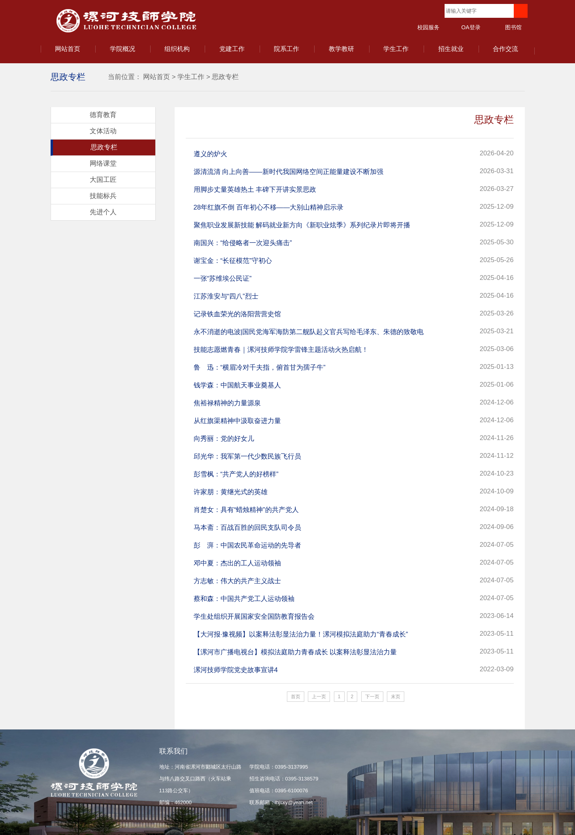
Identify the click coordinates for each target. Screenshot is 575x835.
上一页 (319, 696)
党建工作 (232, 48)
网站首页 (67, 48)
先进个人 (103, 212)
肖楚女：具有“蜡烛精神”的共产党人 (246, 510)
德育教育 (103, 115)
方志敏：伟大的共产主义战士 (237, 581)
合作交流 (505, 48)
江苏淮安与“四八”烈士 (226, 296)
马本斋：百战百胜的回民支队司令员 (247, 527)
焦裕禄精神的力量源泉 (227, 403)
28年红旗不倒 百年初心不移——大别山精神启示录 (269, 207)
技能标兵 (103, 196)
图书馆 (513, 27)
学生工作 (396, 48)
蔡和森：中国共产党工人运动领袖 (244, 599)
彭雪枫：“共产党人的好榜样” (236, 474)
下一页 (372, 696)
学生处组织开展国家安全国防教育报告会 (254, 616)
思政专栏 (225, 77)
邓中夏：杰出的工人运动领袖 (237, 563)
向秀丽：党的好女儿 (224, 438)
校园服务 (428, 27)
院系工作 (286, 48)
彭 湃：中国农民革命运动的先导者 (247, 545)
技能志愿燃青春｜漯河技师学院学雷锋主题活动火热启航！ (281, 349)
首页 (295, 696)
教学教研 (341, 48)
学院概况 (122, 48)
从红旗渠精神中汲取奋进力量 (237, 421)
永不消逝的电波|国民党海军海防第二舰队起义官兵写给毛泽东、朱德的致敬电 (309, 332)
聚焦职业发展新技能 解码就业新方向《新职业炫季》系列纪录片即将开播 (302, 225)
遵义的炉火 (210, 154)
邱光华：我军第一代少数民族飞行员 (247, 456)
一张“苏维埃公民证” (223, 278)
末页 (395, 696)
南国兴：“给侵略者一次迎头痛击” (243, 243)
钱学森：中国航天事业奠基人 (237, 385)
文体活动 (103, 131)
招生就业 (451, 48)
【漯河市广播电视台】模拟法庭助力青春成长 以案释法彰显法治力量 (295, 652)
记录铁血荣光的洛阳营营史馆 (237, 314)
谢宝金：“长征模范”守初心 (233, 260)
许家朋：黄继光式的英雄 (231, 492)
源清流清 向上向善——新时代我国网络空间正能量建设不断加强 (288, 172)
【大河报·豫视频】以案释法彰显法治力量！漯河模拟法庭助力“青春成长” (301, 634)
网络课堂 (103, 163)
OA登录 (470, 27)
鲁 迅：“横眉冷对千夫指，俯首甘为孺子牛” (260, 367)
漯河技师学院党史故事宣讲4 (236, 670)
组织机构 (177, 48)
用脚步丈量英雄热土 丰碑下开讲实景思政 (255, 189)
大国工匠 (103, 179)
